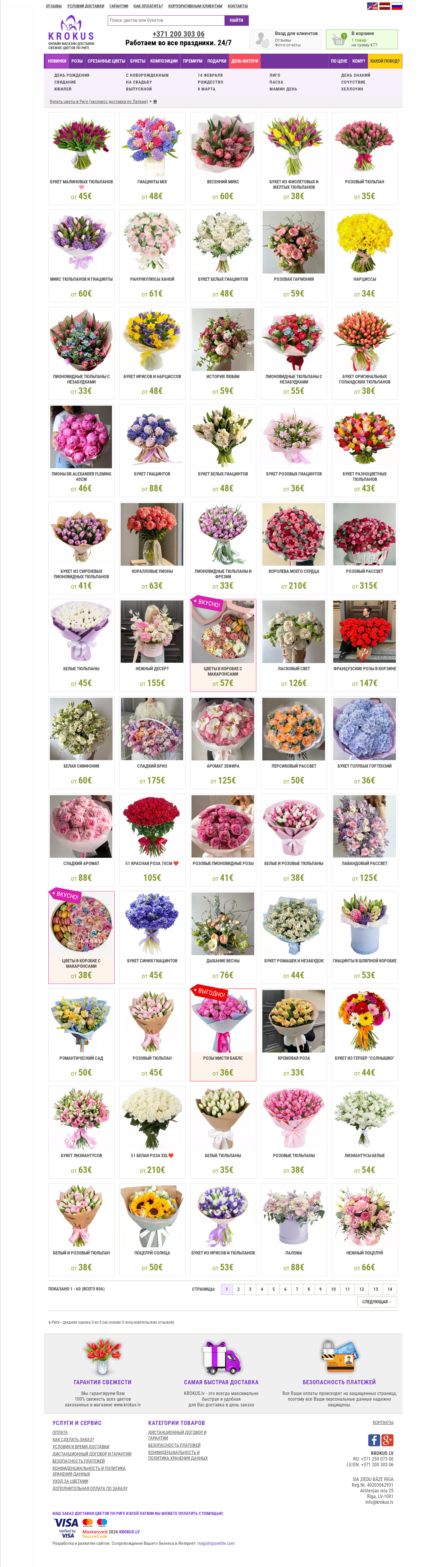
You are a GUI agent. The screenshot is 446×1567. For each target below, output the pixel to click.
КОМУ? (358, 61)
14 (389, 1289)
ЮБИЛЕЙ (62, 89)
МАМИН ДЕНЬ (283, 89)
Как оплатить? (148, 6)
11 (347, 1289)
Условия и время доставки (81, 1447)
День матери (244, 61)
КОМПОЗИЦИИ (164, 61)
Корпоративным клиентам (195, 6)
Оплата (60, 1432)
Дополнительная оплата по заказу (90, 1488)
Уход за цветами (70, 1481)
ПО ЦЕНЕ (339, 61)
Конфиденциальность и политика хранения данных (89, 1471)
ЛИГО (275, 75)
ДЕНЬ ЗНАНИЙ (355, 75)
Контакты (238, 6)
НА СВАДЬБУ (139, 82)
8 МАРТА (206, 89)
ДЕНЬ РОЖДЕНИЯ (71, 75)
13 (375, 1289)
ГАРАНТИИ (119, 6)
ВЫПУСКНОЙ (139, 89)
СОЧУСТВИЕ (353, 82)
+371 (179, 34)
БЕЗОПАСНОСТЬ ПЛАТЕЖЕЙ (79, 1461)
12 (361, 1289)
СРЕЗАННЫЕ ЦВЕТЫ (106, 61)
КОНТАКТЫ (383, 1422)
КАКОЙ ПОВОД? (385, 61)
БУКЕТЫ (137, 61)
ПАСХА (276, 82)
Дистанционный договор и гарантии (92, 1454)
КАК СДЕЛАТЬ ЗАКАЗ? (73, 1439)
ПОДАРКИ (216, 61)
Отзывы (54, 6)
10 (333, 1289)
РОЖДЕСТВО (210, 82)
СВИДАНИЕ (65, 82)
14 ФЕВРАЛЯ (210, 75)
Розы (77, 61)
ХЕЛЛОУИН (352, 89)
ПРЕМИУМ (192, 61)
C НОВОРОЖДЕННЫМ (147, 75)
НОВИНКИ (57, 61)
